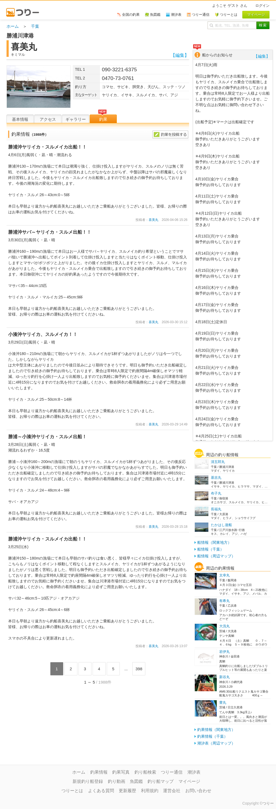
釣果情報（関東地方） (216, 729)
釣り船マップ (161, 781)
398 (139, 668)
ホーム (13, 26)
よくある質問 (101, 790)
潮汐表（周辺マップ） (216, 743)
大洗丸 (224, 626)
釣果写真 (121, 772)
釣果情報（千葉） (212, 736)
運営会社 (171, 790)
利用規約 (149, 790)
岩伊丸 (224, 652)
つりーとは (72, 790)
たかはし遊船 (221, 525)
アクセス (48, 119)
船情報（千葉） (210, 549)
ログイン (262, 6)
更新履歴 (127, 790)
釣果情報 (99, 772)
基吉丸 (216, 477)
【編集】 (180, 55)
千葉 (35, 26)
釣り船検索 (145, 772)
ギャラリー (75, 119)
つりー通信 (172, 772)
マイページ (189, 781)
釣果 (103, 119)
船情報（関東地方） (214, 542)
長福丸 (216, 509)
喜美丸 (153, 220)
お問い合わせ (198, 790)
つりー (268, 803)
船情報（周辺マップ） (216, 556)
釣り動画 (116, 781)
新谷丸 (224, 677)
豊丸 (222, 702)
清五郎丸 (218, 462)
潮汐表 (193, 772)
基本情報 (20, 119)
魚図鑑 (136, 781)
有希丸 (224, 601)
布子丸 (216, 493)
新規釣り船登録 (88, 781)
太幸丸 (224, 575)
